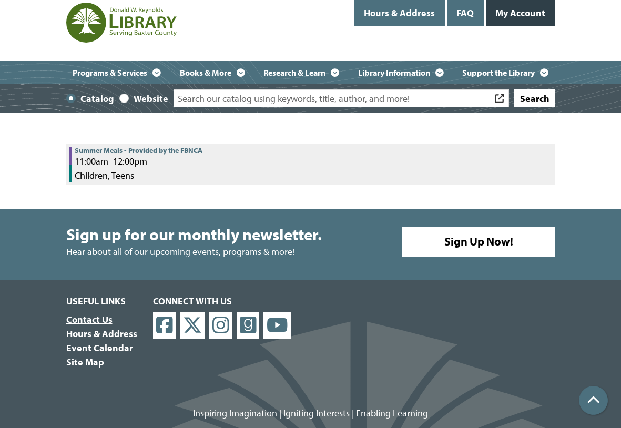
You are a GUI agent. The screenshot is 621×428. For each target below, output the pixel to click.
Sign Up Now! (478, 241)
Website (151, 99)
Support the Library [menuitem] (498, 72)
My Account (520, 13)
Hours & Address (399, 13)
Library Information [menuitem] (394, 72)
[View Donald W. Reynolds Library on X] (192, 325)
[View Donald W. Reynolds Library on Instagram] (220, 325)
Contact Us (89, 319)
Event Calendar (99, 348)
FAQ (465, 13)
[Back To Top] (593, 400)
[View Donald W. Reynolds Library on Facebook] (164, 325)
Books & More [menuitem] (205, 72)
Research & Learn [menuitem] (294, 72)
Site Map (85, 362)
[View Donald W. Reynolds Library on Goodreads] (248, 325)
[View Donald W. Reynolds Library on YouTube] (277, 325)
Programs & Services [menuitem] (110, 72)
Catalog (97, 99)
